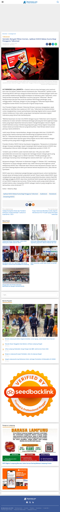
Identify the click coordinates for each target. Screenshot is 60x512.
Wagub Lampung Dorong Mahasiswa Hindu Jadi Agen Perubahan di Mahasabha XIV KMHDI (30, 359)
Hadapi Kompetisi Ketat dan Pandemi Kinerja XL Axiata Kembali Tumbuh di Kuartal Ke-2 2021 (16, 211)
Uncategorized (6, 44)
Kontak (26, 508)
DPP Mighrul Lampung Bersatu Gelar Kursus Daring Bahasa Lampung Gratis (27, 463)
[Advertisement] (30, 18)
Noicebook (52, 194)
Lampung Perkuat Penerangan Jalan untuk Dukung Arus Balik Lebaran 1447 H (14, 242)
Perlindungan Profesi (6, 509)
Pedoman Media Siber (20, 509)
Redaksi (32, 508)
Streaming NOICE (8, 197)
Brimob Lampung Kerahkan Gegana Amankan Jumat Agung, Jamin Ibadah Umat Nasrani (30, 339)
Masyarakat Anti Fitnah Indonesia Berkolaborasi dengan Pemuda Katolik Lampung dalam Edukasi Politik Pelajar (13, 285)
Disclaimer (39, 508)
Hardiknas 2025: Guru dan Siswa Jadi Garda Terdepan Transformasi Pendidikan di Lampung (16, 263)
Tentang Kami (18, 508)
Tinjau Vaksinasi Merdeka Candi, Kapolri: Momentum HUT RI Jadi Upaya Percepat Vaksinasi (44, 211)
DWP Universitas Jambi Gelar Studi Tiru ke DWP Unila (44, 263)
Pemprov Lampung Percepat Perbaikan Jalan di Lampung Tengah (23, 354)
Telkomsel (6, 37)
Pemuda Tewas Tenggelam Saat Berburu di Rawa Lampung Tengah (23, 344)
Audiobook (43, 194)
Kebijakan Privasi (32, 509)
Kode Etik (46, 508)
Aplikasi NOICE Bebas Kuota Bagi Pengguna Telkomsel (20, 194)
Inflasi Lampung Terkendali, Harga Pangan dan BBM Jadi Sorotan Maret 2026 (26, 349)
